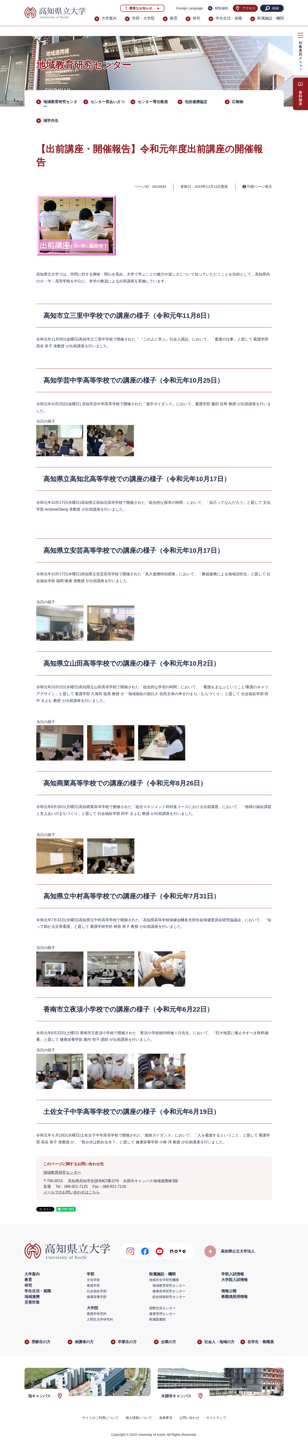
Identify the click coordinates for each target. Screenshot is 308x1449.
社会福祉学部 (97, 1291)
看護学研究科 (97, 1314)
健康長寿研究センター (168, 1291)
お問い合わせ (189, 1418)
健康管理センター (162, 1314)
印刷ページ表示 (259, 186)
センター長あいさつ (107, 102)
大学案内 (109, 18)
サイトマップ (216, 1418)
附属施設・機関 (270, 18)
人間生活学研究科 (100, 1319)
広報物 (237, 102)
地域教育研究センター (62, 1172)
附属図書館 (157, 1319)
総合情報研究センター (168, 1297)
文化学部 (93, 1280)
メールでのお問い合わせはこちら (71, 1192)
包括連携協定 (196, 102)
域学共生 (50, 121)
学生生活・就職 (229, 18)
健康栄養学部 (97, 1297)
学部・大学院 (143, 18)
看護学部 (93, 1285)
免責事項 (165, 1418)
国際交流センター (162, 1308)
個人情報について (139, 1418)
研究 (196, 18)
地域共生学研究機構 (164, 1280)
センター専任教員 (153, 102)
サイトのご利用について (100, 1418)
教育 (173, 18)
